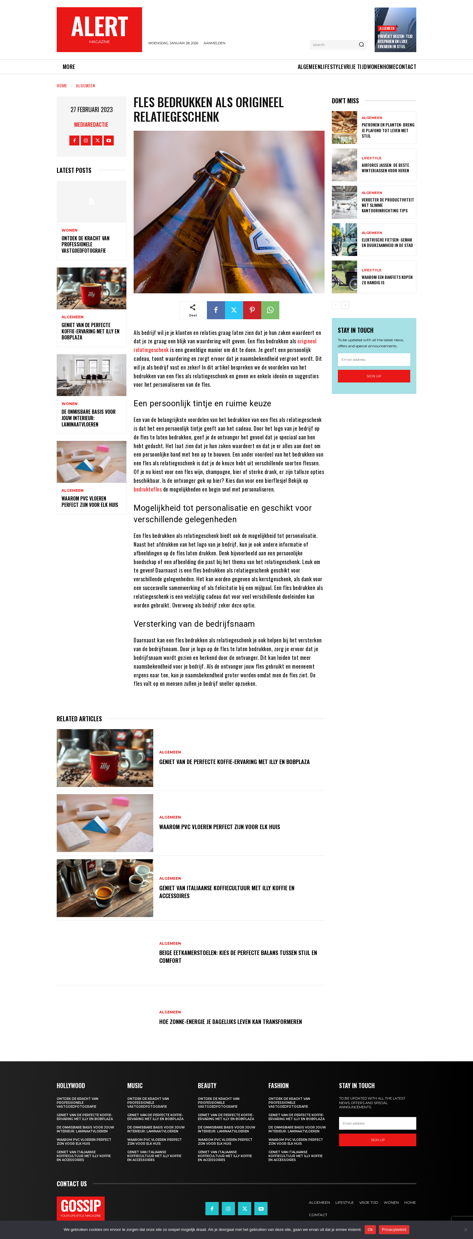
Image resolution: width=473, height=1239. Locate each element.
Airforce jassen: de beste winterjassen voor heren (385, 167)
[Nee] (465, 1230)
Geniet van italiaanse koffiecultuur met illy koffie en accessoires (231, 891)
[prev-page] (335, 305)
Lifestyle (372, 158)
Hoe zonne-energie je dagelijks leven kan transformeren (235, 1021)
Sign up (374, 376)
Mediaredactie (91, 124)
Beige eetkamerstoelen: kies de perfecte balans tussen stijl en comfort (240, 956)
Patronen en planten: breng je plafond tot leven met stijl (388, 130)
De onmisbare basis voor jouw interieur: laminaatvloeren (89, 418)
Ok (370, 1229)
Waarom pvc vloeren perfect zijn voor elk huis (90, 501)
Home (62, 85)
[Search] (361, 45)
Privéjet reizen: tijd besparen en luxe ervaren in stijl (395, 41)
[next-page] (345, 305)
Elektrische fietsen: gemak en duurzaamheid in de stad (387, 242)
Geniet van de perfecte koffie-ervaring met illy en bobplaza (90, 331)
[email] (374, 359)
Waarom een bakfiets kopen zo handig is (387, 280)
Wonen (70, 230)
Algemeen (387, 28)
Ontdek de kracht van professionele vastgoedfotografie (86, 244)
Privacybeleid (394, 1229)
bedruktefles (148, 489)
